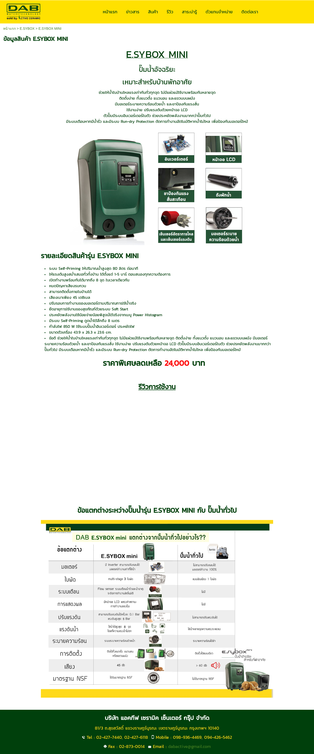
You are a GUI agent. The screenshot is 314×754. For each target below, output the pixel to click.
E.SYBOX (27, 28)
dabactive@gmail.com (189, 746)
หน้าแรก (9, 28)
